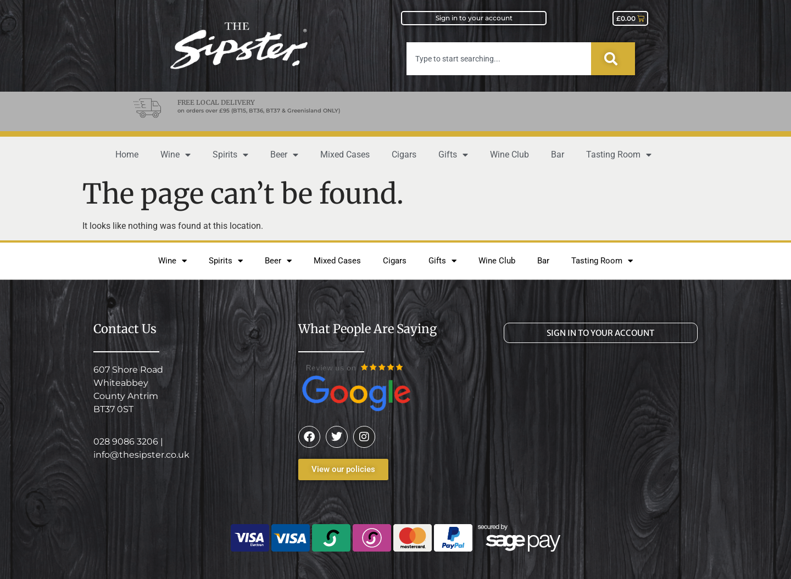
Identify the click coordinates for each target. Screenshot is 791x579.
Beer (284, 155)
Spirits (230, 155)
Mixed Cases (345, 154)
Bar (557, 154)
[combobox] (498, 58)
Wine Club (509, 154)
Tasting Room (618, 155)
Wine (175, 155)
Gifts (453, 155)
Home (126, 154)
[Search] (613, 58)
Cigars (404, 154)
